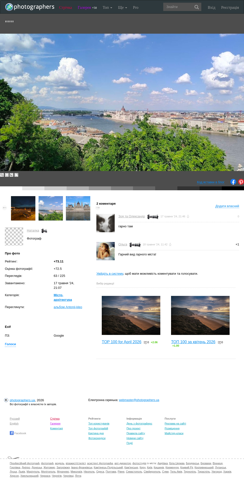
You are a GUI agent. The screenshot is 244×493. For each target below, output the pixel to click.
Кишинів (159, 467)
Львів (22, 471)
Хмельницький (29, 475)
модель (59, 463)
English (14, 423)
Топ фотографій (98, 428)
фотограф (47, 463)
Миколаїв (76, 471)
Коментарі (56, 428)
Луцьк (13, 471)
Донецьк (36, 467)
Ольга (122, 244)
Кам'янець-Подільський (108, 467)
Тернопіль (190, 471)
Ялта (78, 475)
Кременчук (172, 467)
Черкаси (45, 475)
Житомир (49, 467)
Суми (165, 471)
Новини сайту (134, 438)
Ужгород (217, 471)
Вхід (211, 7)
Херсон (14, 475)
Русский (15, 418)
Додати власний (227, 206)
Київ (149, 467)
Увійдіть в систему (109, 273)
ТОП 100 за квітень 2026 (193, 342)
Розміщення (172, 428)
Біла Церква (176, 463)
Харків (227, 471)
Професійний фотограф (25, 463)
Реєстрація (230, 7)
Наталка (33, 230)
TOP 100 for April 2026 (121, 342)
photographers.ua (22, 400)
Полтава (111, 471)
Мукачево (63, 471)
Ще (122, 7)
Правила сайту (135, 433)
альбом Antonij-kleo (68, 307)
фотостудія (139, 463)
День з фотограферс (139, 423)
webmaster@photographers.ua (139, 400)
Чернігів (56, 475)
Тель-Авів (176, 471)
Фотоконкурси (96, 438)
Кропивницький (204, 467)
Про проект (133, 428)
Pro (135, 7)
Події (129, 443)
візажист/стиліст (75, 463)
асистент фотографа (100, 463)
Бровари (206, 463)
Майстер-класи (174, 433)
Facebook (18, 433)
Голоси (10, 344)
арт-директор (122, 463)
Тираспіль (204, 471)
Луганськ (220, 467)
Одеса (100, 471)
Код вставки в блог (210, 182)
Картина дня (96, 433)
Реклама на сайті (175, 423)
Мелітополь (48, 471)
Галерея (87, 7)
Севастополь (134, 471)
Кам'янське (131, 467)
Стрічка (65, 7)
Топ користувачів (98, 423)
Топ (107, 7)
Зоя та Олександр (131, 216)
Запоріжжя (63, 467)
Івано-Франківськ (81, 467)
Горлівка (15, 467)
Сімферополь (152, 471)
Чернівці (68, 475)
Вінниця (218, 463)
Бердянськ (192, 463)
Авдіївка (163, 463)
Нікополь (89, 471)
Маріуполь (33, 471)
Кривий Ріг (186, 467)
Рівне (121, 471)
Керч (142, 467)
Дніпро (26, 467)
